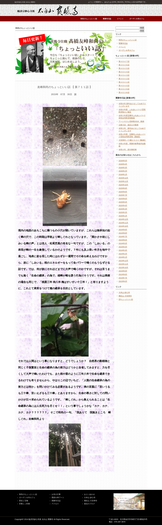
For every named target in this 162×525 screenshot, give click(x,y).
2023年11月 (123, 264)
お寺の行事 (56, 494)
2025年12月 (123, 178)
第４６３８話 (124, 92)
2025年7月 (123, 195)
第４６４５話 (124, 68)
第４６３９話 (124, 89)
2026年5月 (123, 161)
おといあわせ (89, 494)
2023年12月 (123, 261)
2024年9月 (123, 230)
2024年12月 (123, 219)
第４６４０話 (124, 86)
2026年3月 (123, 168)
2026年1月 (123, 174)
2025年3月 (123, 209)
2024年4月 (123, 247)
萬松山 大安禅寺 (125, 296)
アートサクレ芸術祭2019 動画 (131, 121)
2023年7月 (123, 278)
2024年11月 (123, 223)
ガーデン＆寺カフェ (136, 19)
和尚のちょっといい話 (88, 19)
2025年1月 (123, 216)
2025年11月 (123, 181)
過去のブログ (89, 504)
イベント (120, 19)
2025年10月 (123, 185)
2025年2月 (123, 212)
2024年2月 (123, 254)
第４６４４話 (124, 72)
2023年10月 (123, 267)
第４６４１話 (124, 82)
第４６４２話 (124, 79)
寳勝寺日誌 (107, 19)
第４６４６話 (124, 65)
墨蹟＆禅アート (58, 497)
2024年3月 (123, 250)
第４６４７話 (124, 61)
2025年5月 (123, 202)
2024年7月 (123, 236)
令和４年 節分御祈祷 (128, 149)
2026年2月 (123, 171)
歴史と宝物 (23, 501)
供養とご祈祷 (24, 504)
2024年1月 (123, 257)
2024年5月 (123, 243)
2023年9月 (123, 271)
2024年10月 (123, 226)
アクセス (55, 504)
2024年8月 (123, 233)
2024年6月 (123, 240)
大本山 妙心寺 (124, 292)
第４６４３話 (124, 75)
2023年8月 (123, 274)
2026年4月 (123, 164)
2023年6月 (123, 281)
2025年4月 (123, 205)
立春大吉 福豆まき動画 (128, 125)
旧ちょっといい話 (126, 299)
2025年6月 (123, 199)
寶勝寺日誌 (56, 501)
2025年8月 (123, 192)
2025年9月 (123, 188)
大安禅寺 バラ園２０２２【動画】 (132, 140)
